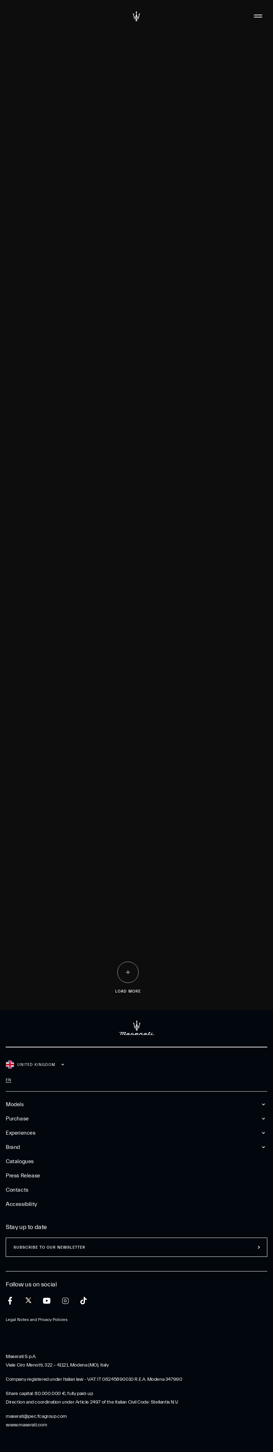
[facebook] (10, 1300)
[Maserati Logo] (136, 16)
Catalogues (20, 1161)
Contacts (17, 1190)
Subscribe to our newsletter (49, 1247)
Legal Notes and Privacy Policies (37, 1319)
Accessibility (21, 1204)
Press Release (23, 1175)
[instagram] (65, 1300)
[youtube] (46, 1300)
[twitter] (28, 1300)
